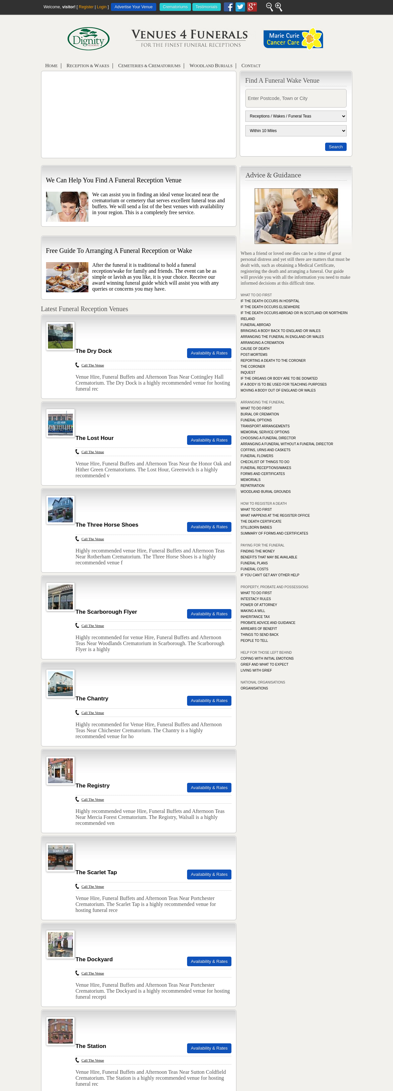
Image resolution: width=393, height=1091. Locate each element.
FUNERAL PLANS (254, 563)
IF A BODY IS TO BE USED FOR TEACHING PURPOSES (284, 384)
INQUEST (248, 372)
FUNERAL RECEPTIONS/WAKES (266, 468)
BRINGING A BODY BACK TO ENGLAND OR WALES (280, 331)
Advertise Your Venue (134, 7)
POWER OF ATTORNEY (259, 605)
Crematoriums (175, 7)
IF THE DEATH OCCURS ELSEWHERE (270, 307)
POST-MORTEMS (254, 354)
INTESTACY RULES (256, 599)
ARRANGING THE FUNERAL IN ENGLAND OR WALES (282, 337)
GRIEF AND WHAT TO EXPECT (264, 664)
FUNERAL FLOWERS (257, 456)
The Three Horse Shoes (106, 525)
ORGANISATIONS (254, 688)
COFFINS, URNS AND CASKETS (266, 450)
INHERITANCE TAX (255, 617)
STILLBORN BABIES (256, 527)
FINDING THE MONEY (258, 551)
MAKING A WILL (253, 611)
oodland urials (210, 65)
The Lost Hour (94, 438)
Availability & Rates (209, 353)
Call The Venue (92, 365)
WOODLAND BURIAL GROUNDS (266, 492)
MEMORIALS (251, 480)
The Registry (92, 786)
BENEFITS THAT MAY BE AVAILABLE (269, 557)
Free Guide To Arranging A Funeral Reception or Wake (119, 250)
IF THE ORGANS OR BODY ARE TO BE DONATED (279, 378)
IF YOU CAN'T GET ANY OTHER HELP (270, 575)
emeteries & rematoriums (149, 65)
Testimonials (207, 7)
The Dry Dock (93, 351)
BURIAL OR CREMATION (260, 414)
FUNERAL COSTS (255, 569)
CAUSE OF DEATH (255, 349)
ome (51, 65)
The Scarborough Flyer (106, 612)
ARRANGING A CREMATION (262, 343)
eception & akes (88, 65)
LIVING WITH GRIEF (256, 670)
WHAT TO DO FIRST (256, 408)
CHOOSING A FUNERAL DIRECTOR (268, 438)
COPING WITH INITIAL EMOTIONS (267, 658)
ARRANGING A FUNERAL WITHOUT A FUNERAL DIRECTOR (287, 444)
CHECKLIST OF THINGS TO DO (265, 462)
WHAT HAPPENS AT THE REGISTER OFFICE (275, 515)
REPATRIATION (253, 486)
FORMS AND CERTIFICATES (263, 474)
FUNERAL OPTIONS (256, 420)
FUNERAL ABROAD (256, 325)
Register (86, 7)
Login (101, 7)
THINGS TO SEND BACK (260, 635)
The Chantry (91, 698)
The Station (90, 1046)
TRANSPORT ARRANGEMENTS (265, 426)
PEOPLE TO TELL (254, 640)
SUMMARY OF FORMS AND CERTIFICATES (274, 533)
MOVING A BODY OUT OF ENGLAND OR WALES (278, 390)
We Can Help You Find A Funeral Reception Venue (114, 180)
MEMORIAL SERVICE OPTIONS (265, 432)
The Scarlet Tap (96, 872)
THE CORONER (253, 366)
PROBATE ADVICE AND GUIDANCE (268, 623)
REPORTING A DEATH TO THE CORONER (273, 360)
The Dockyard (94, 959)
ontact (251, 65)
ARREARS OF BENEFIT (259, 629)
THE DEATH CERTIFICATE (261, 521)
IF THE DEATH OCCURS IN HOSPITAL (270, 301)
